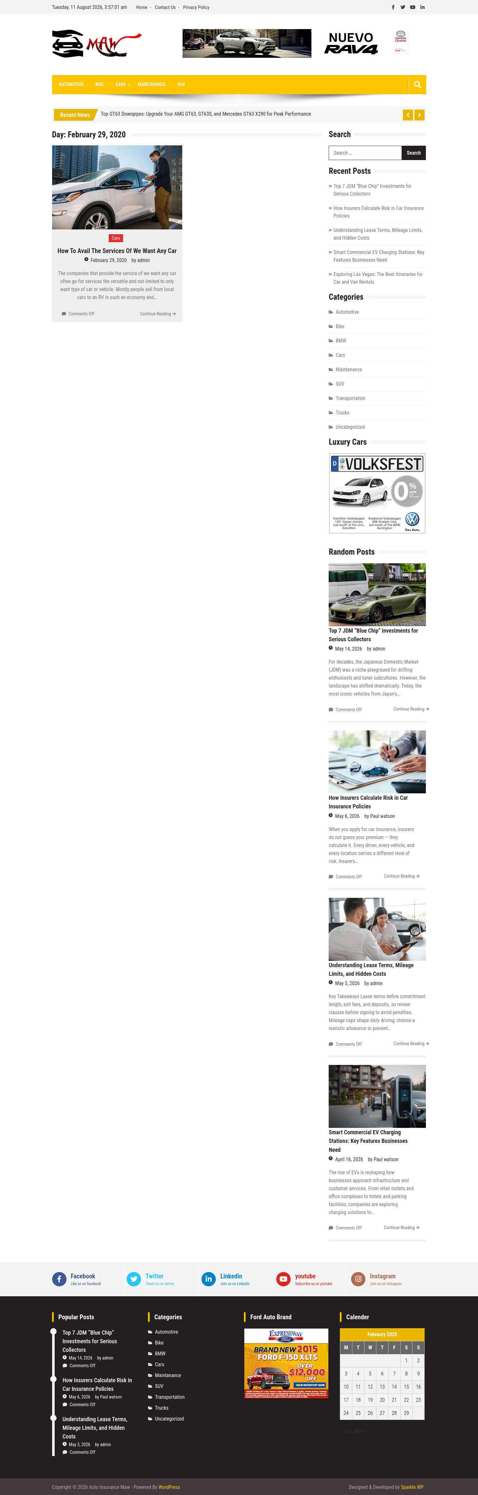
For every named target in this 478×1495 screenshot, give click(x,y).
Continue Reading (155, 314)
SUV (175, 84)
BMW (341, 341)
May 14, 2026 (348, 649)
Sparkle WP (412, 1486)
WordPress (169, 1486)
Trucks (342, 413)
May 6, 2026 (347, 816)
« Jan (345, 1430)
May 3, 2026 (347, 983)
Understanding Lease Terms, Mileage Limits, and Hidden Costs (95, 1427)
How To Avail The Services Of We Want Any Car (117, 251)
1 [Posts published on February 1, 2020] (406, 1360)
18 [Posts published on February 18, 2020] (358, 1399)
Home (141, 7)
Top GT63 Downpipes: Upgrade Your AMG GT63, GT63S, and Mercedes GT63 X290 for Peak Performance (206, 114)
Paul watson (382, 816)
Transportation (350, 399)
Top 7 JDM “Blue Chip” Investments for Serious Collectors (90, 1340)
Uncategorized (350, 427)
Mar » (359, 1430)
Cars (118, 84)
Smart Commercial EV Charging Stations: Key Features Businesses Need (368, 1140)
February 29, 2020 (109, 261)
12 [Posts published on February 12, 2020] (370, 1386)
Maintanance (147, 84)
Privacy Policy (196, 7)
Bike (98, 84)
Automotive (71, 84)
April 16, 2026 (349, 1158)
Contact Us (165, 7)
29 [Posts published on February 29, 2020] (406, 1412)
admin (143, 261)
